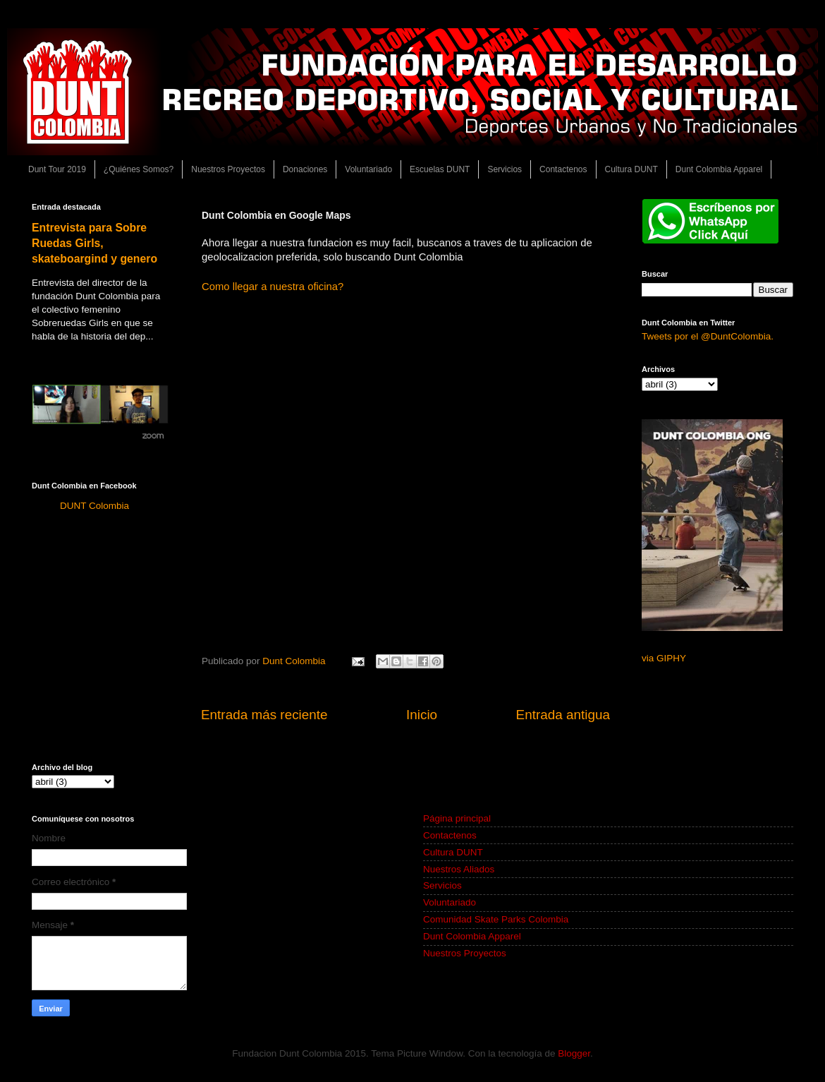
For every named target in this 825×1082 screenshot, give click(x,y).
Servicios (504, 169)
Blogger (574, 1053)
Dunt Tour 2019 (57, 169)
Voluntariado (368, 169)
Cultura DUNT (631, 169)
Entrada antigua (563, 714)
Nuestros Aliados (458, 869)
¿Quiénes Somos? (138, 169)
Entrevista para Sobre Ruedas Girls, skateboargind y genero (94, 243)
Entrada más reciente (264, 714)
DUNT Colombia (94, 505)
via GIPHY (664, 658)
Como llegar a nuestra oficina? (272, 286)
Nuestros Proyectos (228, 169)
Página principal (457, 818)
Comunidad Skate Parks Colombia (495, 919)
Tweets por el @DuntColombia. (708, 336)
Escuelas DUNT (440, 169)
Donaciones (305, 169)
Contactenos (563, 169)
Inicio (421, 714)
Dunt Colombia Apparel (719, 169)
